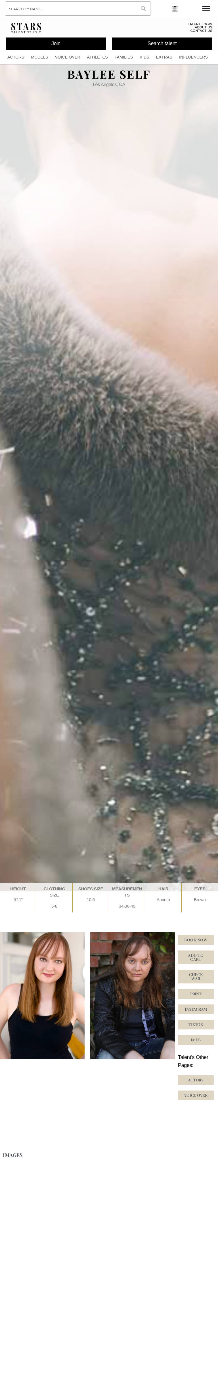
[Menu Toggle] (206, 8)
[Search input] (71, 8)
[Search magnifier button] (143, 8)
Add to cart (196, 959)
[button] (196, 1027)
